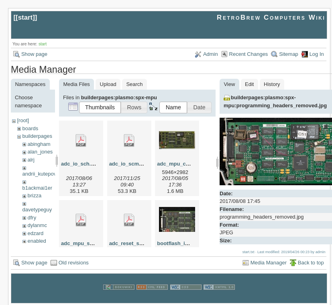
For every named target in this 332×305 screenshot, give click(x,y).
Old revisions (74, 261)
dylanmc (37, 225)
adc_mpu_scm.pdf (84, 243)
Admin (210, 54)
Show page (34, 54)
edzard (35, 233)
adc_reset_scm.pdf (133, 243)
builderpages (37, 136)
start (25, 17)
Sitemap (288, 54)
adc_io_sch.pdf (80, 164)
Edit (249, 84)
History (272, 84)
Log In (317, 54)
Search (134, 84)
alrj (30, 160)
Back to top (311, 261)
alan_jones (40, 152)
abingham (38, 144)
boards (30, 128)
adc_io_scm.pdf (129, 164)
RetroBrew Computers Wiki (271, 17)
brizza (34, 195)
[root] (23, 120)
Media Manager (269, 261)
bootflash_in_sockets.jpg (188, 243)
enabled (36, 241)
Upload (108, 84)
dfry (31, 218)
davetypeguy (37, 210)
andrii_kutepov (39, 174)
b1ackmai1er (37, 188)
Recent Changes (248, 54)
